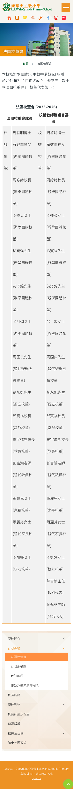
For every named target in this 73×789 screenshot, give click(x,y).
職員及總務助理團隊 (25, 685)
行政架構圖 (18, 666)
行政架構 (14, 648)
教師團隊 (17, 675)
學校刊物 (14, 704)
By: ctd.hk (36, 778)
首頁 (25, 63)
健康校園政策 (17, 742)
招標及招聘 (15, 733)
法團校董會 (18, 656)
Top (68, 784)
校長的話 (14, 694)
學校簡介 (14, 638)
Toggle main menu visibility (66, 5)
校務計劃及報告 (19, 714)
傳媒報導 (14, 723)
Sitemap (8, 768)
